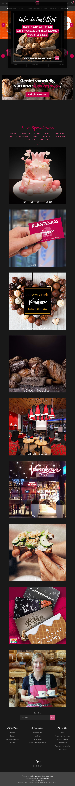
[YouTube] (37, 765)
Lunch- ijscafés (38, 453)
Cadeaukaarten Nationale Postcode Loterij (37, 640)
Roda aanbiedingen (12, 739)
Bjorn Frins (41, 780)
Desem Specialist (37, 390)
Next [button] (72, 25)
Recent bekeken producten (37, 743)
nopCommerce (34, 776)
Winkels (37, 516)
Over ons (12, 733)
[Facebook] (33, 765)
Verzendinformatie (62, 739)
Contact (12, 736)
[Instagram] (41, 765)
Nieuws (12, 743)
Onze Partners (62, 749)
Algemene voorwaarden (62, 746)
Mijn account (37, 733)
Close (63, 6)
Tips (37, 579)
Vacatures (37, 705)
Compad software (47, 776)
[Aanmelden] (35, 717)
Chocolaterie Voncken (37, 327)
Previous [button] (3, 25)
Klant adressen (37, 739)
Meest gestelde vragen (62, 736)
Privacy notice (62, 743)
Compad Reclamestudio (41, 778)
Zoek (62, 733)
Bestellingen (37, 736)
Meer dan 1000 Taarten (37, 202)
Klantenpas (37, 265)
